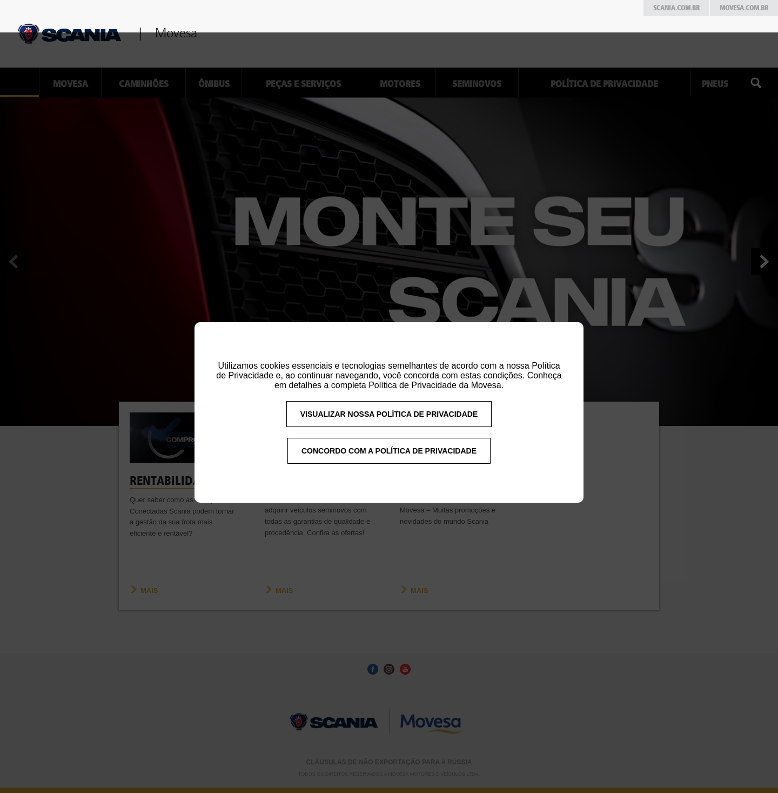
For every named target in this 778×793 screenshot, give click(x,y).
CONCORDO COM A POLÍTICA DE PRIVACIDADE (389, 468)
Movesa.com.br (744, 8)
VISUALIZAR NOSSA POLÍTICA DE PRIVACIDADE (389, 432)
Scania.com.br (676, 8)
